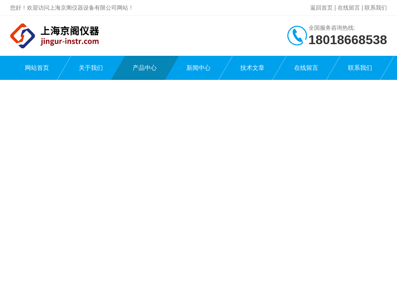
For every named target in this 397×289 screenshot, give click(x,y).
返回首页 (321, 7)
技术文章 (252, 67)
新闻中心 (198, 67)
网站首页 (37, 67)
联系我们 (375, 7)
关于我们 (91, 67)
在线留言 (349, 7)
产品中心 (145, 67)
